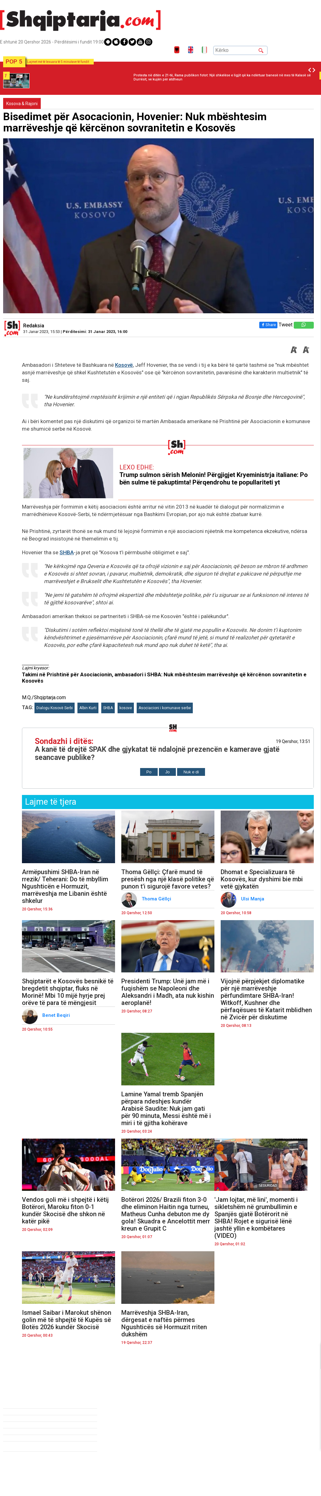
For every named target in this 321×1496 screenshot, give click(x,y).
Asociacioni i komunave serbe (165, 708)
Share (268, 324)
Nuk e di (191, 772)
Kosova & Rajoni (22, 103)
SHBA (67, 552)
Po (148, 772)
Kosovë (124, 365)
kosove (125, 708)
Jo (167, 772)
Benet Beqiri (56, 1015)
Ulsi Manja (253, 899)
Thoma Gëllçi (157, 899)
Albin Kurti (88, 708)
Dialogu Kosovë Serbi (54, 708)
